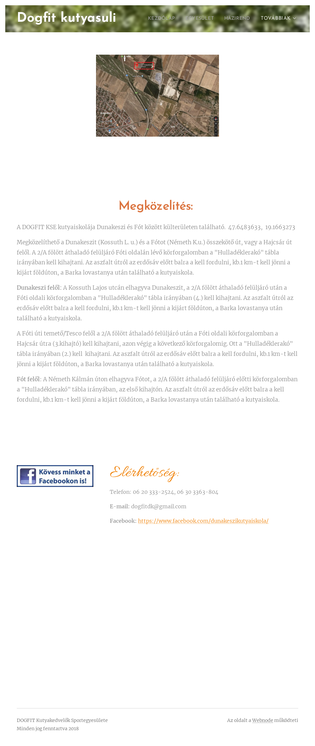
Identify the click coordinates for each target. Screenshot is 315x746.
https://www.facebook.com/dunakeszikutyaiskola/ (203, 520)
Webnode (262, 720)
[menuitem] (154, 19)
